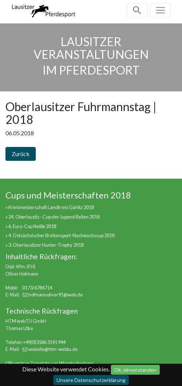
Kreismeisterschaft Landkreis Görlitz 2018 (51, 207)
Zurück (21, 153)
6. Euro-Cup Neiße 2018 (32, 226)
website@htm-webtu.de (53, 349)
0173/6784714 (37, 288)
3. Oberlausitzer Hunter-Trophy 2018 (46, 245)
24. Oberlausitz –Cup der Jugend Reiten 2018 (54, 217)
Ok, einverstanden (135, 370)
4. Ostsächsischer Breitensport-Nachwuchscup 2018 (61, 235)
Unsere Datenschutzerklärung (91, 380)
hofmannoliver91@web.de (55, 295)
